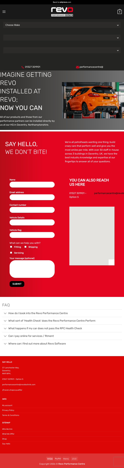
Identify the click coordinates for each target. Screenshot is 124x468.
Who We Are (7, 429)
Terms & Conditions (10, 415)
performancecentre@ (91, 66)
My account (7, 405)
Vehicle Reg (32, 234)
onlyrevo (63, 2)
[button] (4, 11)
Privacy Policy (8, 410)
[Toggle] (5, 313)
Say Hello (6, 444)
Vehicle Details (32, 222)
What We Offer (8, 434)
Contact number (32, 209)
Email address (32, 197)
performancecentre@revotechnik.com (18, 384)
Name (32, 184)
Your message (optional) (32, 268)
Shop (4, 439)
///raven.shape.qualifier (12, 390)
